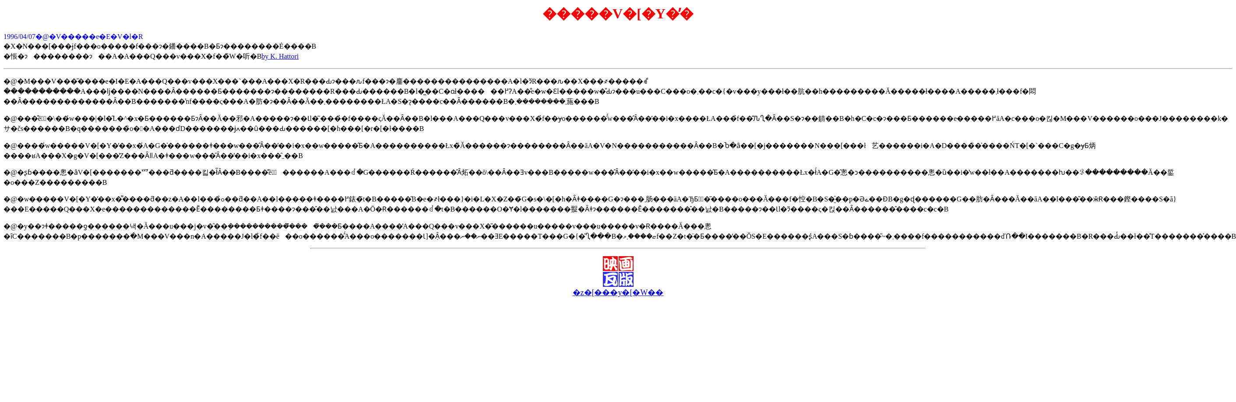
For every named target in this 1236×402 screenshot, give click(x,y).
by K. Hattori (280, 56)
